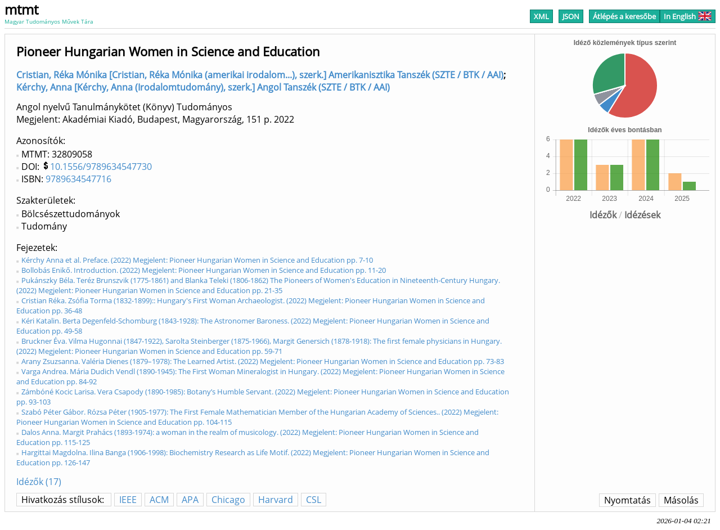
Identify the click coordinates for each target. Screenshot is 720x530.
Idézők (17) (38, 481)
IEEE (128, 499)
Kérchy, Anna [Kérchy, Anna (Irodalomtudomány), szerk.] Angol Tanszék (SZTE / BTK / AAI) (203, 87)
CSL (313, 499)
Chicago (228, 499)
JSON (570, 16)
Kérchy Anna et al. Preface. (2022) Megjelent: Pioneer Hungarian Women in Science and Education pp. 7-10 (197, 260)
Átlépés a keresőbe (624, 16)
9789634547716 (78, 179)
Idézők (603, 215)
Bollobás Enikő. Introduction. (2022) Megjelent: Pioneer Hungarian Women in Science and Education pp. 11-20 (203, 270)
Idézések (642, 215)
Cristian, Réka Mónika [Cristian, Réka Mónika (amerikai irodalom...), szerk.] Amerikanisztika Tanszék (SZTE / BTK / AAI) (259, 75)
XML (541, 16)
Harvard (275, 499)
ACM (159, 499)
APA (190, 499)
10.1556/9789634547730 (101, 166)
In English (688, 16)
